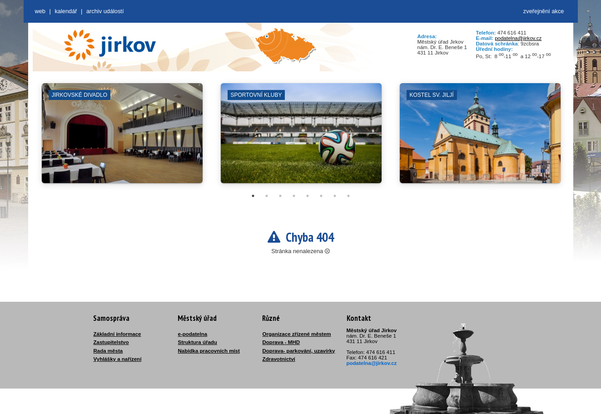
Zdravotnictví (279, 359)
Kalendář (66, 11)
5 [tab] (307, 195)
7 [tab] (334, 195)
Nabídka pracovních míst (209, 351)
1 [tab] (253, 195)
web (40, 11)
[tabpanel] (122, 137)
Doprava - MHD (281, 342)
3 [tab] (280, 195)
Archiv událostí (105, 11)
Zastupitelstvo (111, 342)
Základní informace (117, 334)
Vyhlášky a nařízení (118, 359)
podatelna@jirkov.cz (518, 38)
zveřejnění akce (543, 11)
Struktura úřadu (197, 342)
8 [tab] (348, 195)
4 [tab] (293, 195)
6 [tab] (321, 195)
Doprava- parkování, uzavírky (299, 351)
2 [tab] (266, 195)
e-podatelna (193, 334)
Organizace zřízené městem (297, 334)
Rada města (108, 351)
